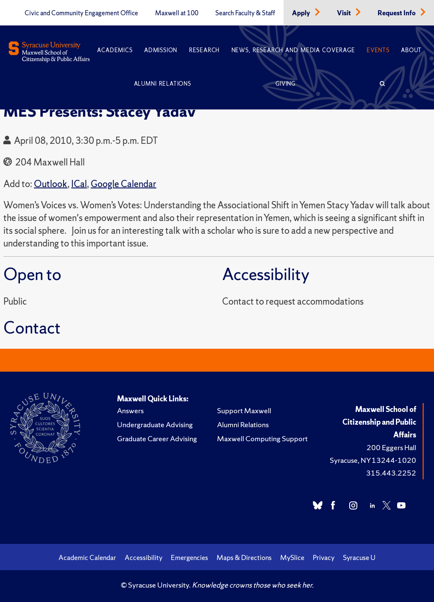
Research (204, 50)
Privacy (323, 557)
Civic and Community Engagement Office (81, 13)
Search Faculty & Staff (245, 13)
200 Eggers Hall (391, 447)
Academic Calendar (87, 557)
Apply (302, 13)
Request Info (397, 13)
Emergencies (189, 557)
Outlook (50, 184)
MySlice (292, 557)
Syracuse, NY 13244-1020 (373, 460)
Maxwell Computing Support (262, 438)
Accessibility (143, 557)
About (411, 50)
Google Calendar (123, 184)
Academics (114, 50)
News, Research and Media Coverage (293, 50)
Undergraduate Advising (155, 424)
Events (378, 50)
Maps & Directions (244, 557)
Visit (344, 13)
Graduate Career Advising (157, 438)
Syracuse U (359, 557)
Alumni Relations (162, 83)
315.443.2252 (391, 473)
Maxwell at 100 (176, 13)
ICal (79, 184)
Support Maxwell (244, 410)
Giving (285, 83)
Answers (130, 410)
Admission (160, 50)
